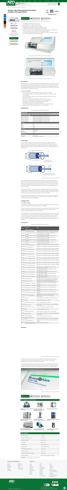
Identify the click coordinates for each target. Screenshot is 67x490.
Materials (41, 471)
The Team (41, 474)
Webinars (31, 469)
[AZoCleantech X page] (57, 482)
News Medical (20, 467)
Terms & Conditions (53, 470)
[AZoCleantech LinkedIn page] (16, 4)
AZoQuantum (20, 465)
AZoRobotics (9, 466)
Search (51, 465)
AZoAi (19, 466)
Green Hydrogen (42, 467)
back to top (56, 479)
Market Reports (32, 470)
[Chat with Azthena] (64, 488)
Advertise (51, 469)
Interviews (41, 466)
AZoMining (9, 470)
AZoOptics (9, 467)
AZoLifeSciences (20, 469)
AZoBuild (8, 469)
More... (58, 1)
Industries (41, 470)
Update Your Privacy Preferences (15, 488)
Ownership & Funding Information (53, 476)
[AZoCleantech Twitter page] (19, 4)
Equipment (31, 467)
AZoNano (8, 465)
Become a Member (43, 475)
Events (41, 465)
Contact (51, 467)
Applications (42, 469)
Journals (31, 474)
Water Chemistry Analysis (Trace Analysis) (18, 7)
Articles (31, 465)
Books (31, 471)
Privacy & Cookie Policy (53, 471)
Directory (31, 466)
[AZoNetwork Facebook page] (55, 482)
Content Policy (52, 474)
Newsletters (52, 466)
